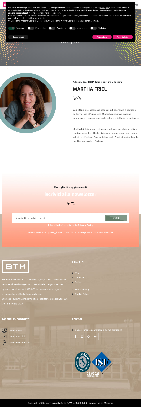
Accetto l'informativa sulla (71, 225)
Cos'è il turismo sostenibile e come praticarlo (98, 330)
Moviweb (108, 403)
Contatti (79, 277)
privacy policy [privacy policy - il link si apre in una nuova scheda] (104, 8)
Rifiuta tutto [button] (102, 37)
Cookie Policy (82, 294)
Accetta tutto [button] (123, 37)
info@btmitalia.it (18, 336)
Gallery (79, 282)
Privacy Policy (86, 225)
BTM (77, 273)
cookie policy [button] (55, 13)
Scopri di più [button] (18, 37)
